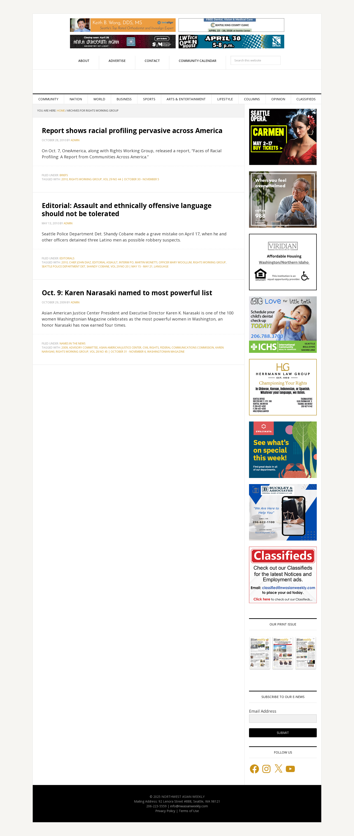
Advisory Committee (83, 347)
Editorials (67, 258)
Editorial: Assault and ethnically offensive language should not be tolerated (127, 209)
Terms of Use (189, 811)
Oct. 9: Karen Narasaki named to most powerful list (127, 292)
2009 (64, 347)
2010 (64, 179)
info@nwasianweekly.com (189, 806)
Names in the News (72, 343)
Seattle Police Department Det (63, 266)
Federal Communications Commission (187, 347)
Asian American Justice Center (120, 347)
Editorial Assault (105, 262)
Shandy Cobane (98, 266)
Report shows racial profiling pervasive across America (133, 130)
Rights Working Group (85, 179)
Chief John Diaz (80, 262)
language (161, 266)
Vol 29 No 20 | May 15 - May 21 (132, 266)
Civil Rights (151, 347)
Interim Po (126, 262)
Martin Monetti (146, 262)
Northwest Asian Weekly (177, 81)
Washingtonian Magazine (165, 352)
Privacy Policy (165, 811)
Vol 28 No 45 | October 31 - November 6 (118, 352)
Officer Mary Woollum (175, 262)
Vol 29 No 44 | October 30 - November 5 (131, 179)
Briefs (64, 175)
